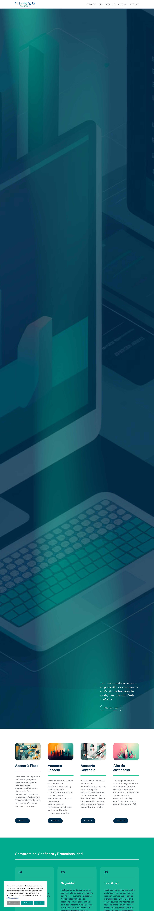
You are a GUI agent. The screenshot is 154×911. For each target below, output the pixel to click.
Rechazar (27, 903)
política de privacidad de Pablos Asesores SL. (117, 737)
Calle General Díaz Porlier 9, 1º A (59, 857)
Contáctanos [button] (24, 348)
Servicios (91, 4)
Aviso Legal (120, 854)
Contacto (134, 4)
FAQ (100, 4)
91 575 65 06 (91, 854)
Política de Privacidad (123, 857)
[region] (25, 894)
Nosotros (110, 4)
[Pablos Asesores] (25, 4)
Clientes (122, 4)
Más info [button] (22, 162)
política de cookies (13, 898)
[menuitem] (92, 4)
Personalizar (13, 903)
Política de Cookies (123, 860)
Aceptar (39, 903)
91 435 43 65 (91, 857)
